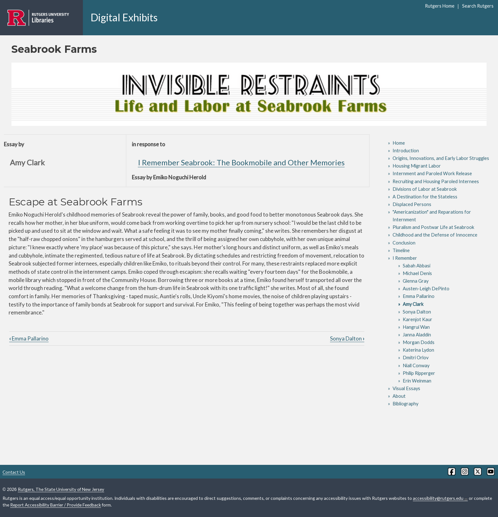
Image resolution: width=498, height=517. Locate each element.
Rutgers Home (439, 6)
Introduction (406, 150)
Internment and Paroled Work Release (432, 173)
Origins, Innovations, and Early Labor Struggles (441, 158)
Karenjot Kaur (417, 319)
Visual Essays (406, 388)
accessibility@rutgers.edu (440, 498)
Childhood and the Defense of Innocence (435, 235)
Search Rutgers (478, 6)
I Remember (405, 258)
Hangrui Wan (416, 327)
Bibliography (405, 403)
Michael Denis (417, 273)
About (399, 396)
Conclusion (404, 242)
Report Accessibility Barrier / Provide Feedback (55, 504)
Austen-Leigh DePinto (426, 288)
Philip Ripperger (419, 373)
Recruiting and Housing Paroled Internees (436, 181)
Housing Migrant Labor (417, 166)
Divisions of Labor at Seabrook (425, 189)
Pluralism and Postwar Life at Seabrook (433, 227)
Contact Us (14, 472)
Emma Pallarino (29, 338)
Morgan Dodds (418, 342)
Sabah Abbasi (416, 265)
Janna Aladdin (417, 334)
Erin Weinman (417, 380)
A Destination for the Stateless (425, 196)
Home (399, 143)
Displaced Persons (412, 204)
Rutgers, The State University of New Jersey (61, 489)
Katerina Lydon (418, 350)
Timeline (401, 250)
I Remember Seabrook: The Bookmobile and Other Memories (241, 162)
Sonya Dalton (347, 338)
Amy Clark (413, 304)
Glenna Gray (415, 281)
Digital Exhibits (124, 17)
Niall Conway (416, 365)
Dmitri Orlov (415, 357)
